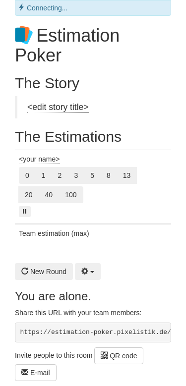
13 (127, 175)
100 (70, 195)
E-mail (35, 373)
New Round (43, 272)
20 (29, 195)
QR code (119, 356)
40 (49, 195)
